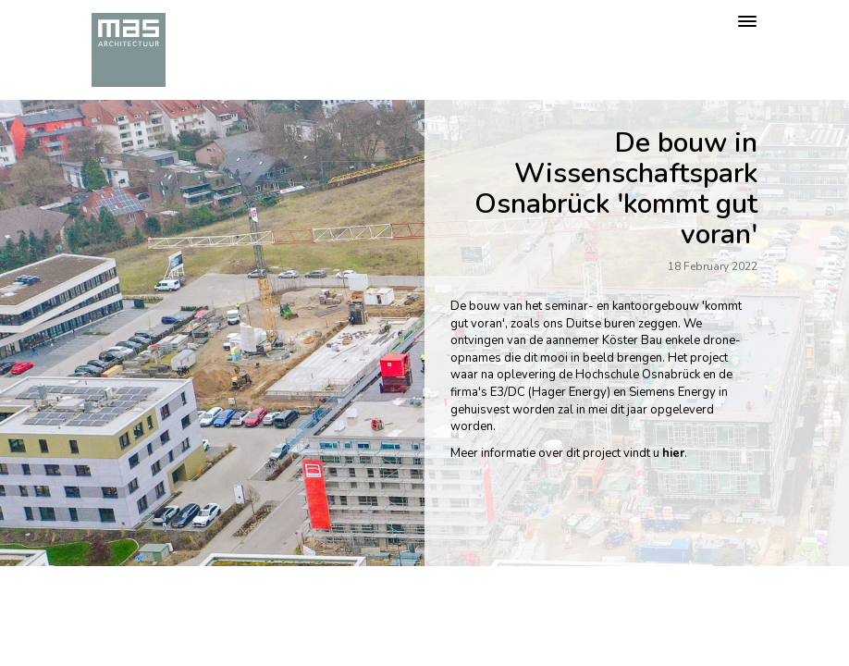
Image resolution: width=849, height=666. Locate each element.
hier (673, 453)
